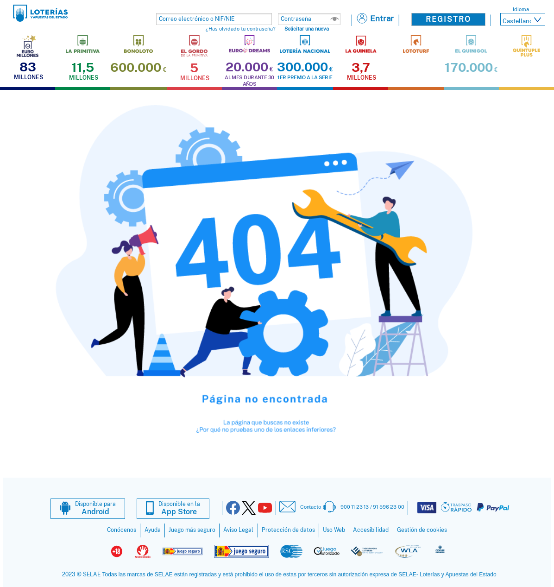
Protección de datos (288, 530)
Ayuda (153, 530)
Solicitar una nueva (306, 28)
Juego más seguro (192, 530)
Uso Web (334, 530)
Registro (448, 19)
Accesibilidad (371, 530)
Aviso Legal (238, 530)
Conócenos (121, 530)
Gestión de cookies (422, 530)
